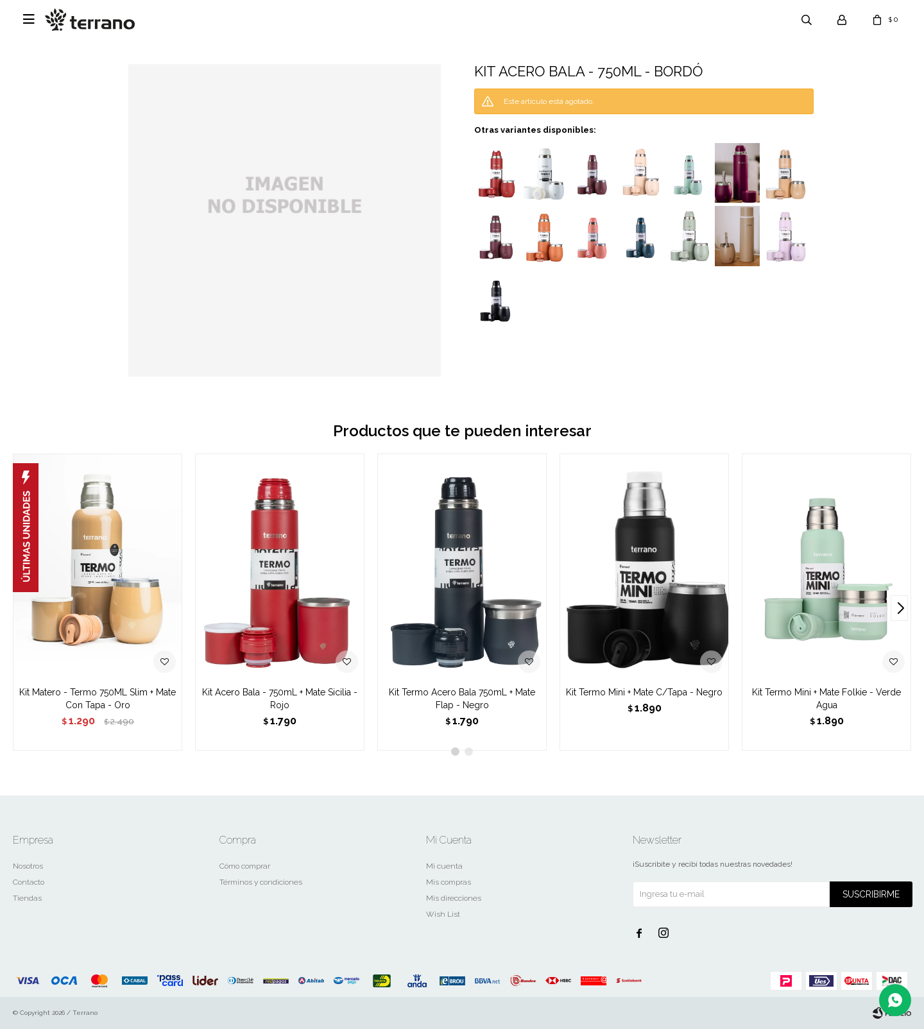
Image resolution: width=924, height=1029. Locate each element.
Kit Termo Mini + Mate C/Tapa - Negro (644, 692)
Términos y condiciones (260, 882)
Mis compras (448, 882)
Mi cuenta (444, 866)
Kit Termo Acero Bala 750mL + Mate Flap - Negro (462, 698)
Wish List (443, 914)
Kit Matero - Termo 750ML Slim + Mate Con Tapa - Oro (97, 698)
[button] (899, 608)
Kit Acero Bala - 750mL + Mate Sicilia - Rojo (279, 698)
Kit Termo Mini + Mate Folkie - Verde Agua (826, 698)
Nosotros (28, 866)
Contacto (28, 882)
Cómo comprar (244, 866)
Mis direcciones (453, 898)
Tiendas (27, 898)
